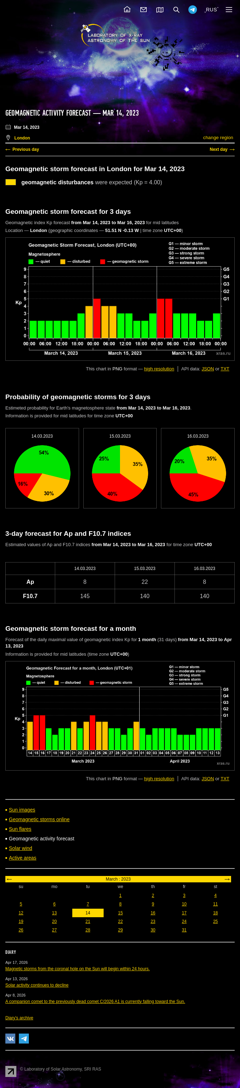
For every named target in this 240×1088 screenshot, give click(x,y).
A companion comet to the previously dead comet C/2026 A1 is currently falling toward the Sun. (95, 1001)
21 (87, 921)
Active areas (22, 858)
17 (184, 912)
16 (153, 912)
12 (21, 912)
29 (120, 930)
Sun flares (20, 829)
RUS (211, 9)
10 (184, 904)
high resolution (159, 368)
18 (215, 912)
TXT (224, 368)
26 (21, 930)
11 (215, 904)
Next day (219, 149)
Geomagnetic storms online (39, 819)
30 (153, 930)
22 (120, 921)
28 (87, 930)
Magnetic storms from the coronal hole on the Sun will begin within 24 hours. (77, 968)
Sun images (22, 810)
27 (54, 930)
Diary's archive (19, 1017)
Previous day (25, 149)
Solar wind (20, 848)
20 (54, 921)
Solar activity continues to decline (36, 985)
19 (21, 921)
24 (184, 921)
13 (54, 912)
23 (153, 921)
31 (184, 930)
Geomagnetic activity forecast (48, 113)
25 (215, 921)
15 (120, 912)
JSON (208, 368)
